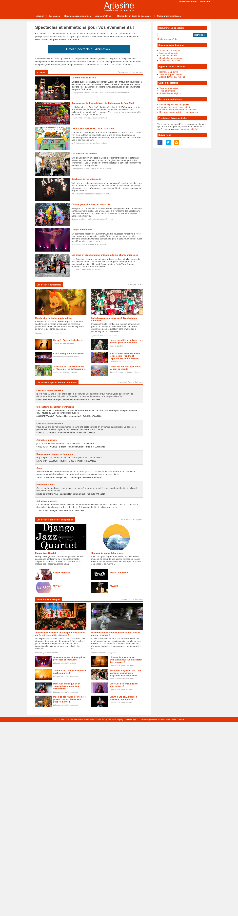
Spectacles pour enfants (170, 58)
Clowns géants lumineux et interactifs (91, 204)
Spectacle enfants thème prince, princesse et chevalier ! (69, 658)
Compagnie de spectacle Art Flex (85, 93)
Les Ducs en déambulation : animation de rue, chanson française (105, 255)
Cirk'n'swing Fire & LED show (68, 353)
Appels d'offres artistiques (130, 382)
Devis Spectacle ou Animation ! (89, 49)
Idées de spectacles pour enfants (175, 107)
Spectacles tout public (169, 60)
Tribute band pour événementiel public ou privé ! (69, 671)
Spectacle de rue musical (100, 168)
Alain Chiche (77, 143)
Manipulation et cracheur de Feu (98, 194)
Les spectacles (135, 284)
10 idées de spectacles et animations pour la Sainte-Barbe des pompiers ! (126, 659)
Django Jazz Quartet (45, 553)
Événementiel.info (188, 129)
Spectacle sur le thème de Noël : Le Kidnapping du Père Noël (103, 103)
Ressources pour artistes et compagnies (178, 112)
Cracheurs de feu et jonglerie (86, 179)
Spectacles (54, 16)
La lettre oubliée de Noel (84, 77)
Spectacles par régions (170, 93)
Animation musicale (47, 440)
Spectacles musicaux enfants (95, 118)
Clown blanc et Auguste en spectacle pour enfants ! (123, 698)
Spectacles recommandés (77, 16)
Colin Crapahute (61, 572)
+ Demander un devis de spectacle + (134, 16)
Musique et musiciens (169, 53)
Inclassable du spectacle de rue (100, 219)
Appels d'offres (103, 16)
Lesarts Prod (77, 118)
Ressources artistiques (169, 16)
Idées (173, 720)
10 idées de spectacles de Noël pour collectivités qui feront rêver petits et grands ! (60, 633)
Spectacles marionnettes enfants (48, 333)
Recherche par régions (168, 39)
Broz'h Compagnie (119, 572)
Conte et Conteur (116, 346)
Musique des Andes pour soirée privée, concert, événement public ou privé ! (69, 699)
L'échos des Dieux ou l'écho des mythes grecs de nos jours (126, 341)
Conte (40, 468)
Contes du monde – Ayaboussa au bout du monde (125, 367)
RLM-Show (76, 244)
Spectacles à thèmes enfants (121, 362)
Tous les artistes (167, 91)
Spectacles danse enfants (63, 343)
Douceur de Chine (79, 219)
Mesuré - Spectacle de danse (68, 340)
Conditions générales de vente (152, 720)
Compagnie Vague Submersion (107, 553)
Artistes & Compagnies (131, 519)
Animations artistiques (169, 50)
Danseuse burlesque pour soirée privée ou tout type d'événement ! (66, 686)
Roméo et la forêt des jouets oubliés (53, 318)
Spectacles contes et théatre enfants (114, 93)
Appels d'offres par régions (172, 77)
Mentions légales (132, 720)
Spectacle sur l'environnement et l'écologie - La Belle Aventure (69, 367)
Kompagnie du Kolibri (80, 168)
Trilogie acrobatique (82, 229)
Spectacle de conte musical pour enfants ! (124, 684)
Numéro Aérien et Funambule (94, 244)
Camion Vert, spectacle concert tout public (93, 128)
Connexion (204, 1)
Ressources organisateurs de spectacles (178, 109)
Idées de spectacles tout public (103, 653)
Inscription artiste (188, 1)
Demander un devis (168, 72)
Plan (168, 720)
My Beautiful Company (114, 720)
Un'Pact (57, 586)
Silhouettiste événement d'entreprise (55, 407)
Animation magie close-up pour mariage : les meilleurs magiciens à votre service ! (126, 673)
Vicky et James (78, 194)
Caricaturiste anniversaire (50, 390)
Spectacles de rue (168, 55)
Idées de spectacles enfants (46, 653)
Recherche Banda (46, 484)
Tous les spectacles (168, 88)
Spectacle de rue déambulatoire (104, 336)
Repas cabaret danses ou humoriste (55, 454)
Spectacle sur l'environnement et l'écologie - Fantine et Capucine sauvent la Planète (125, 356)
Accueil (40, 16)
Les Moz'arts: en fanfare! (84, 153)
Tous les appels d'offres (170, 74)
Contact (181, 720)
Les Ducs (75, 270)
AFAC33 (114, 586)
